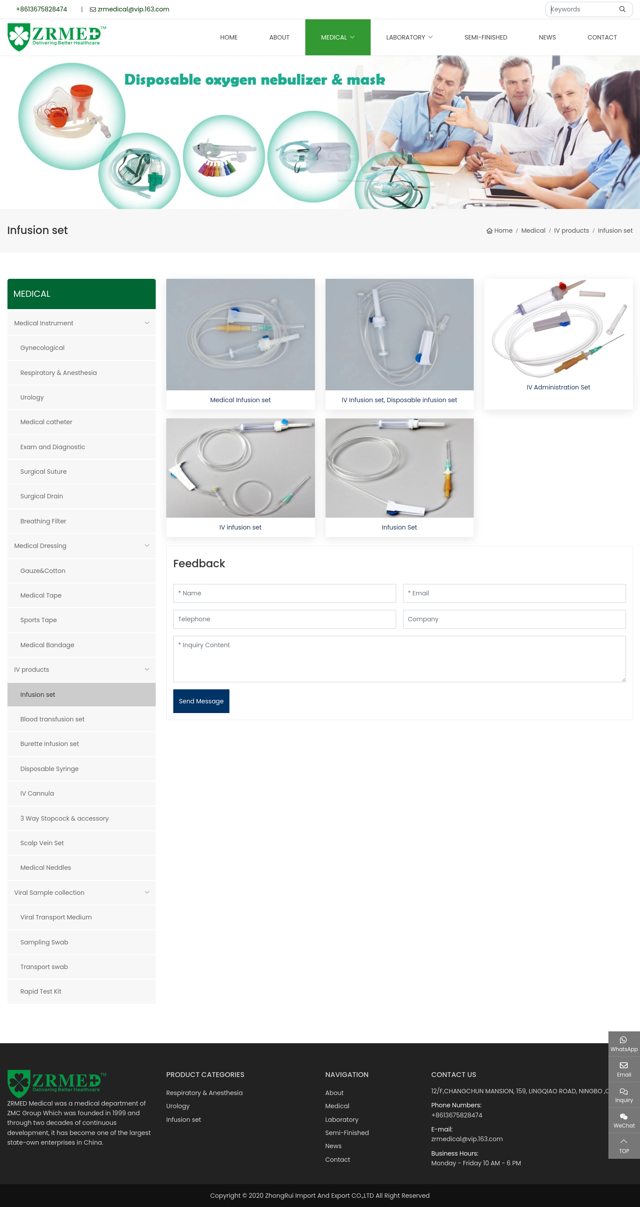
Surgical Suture (44, 471)
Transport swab (44, 966)
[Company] (514, 619)
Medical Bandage (48, 645)
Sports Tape (39, 620)
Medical (334, 37)
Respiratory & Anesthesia (59, 372)
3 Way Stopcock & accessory (65, 818)
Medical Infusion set (240, 400)
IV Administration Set (558, 387)
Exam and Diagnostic (53, 447)
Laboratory (405, 37)
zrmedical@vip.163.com (133, 9)
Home (229, 37)
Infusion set (38, 694)
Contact (602, 37)
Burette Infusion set (50, 743)
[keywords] (580, 9)
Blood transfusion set (53, 719)
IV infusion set (240, 527)
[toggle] (147, 323)
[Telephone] (284, 619)
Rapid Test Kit (41, 991)
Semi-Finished (486, 37)
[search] (623, 9)
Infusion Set (399, 527)
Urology (32, 397)
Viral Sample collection (49, 892)
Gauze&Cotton (43, 570)
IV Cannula (37, 793)
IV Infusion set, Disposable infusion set (399, 400)
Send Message (201, 701)
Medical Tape (41, 595)
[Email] (514, 593)
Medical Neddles (46, 867)
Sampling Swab (44, 942)
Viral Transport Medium (56, 917)
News (547, 37)
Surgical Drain (42, 496)
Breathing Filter (44, 521)
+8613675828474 (41, 9)
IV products (32, 669)
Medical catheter (46, 422)
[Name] (284, 593)
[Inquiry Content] (399, 659)
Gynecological (43, 347)
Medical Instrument (44, 323)
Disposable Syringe (50, 768)
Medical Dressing (40, 545)
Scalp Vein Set (42, 843)
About (279, 37)
